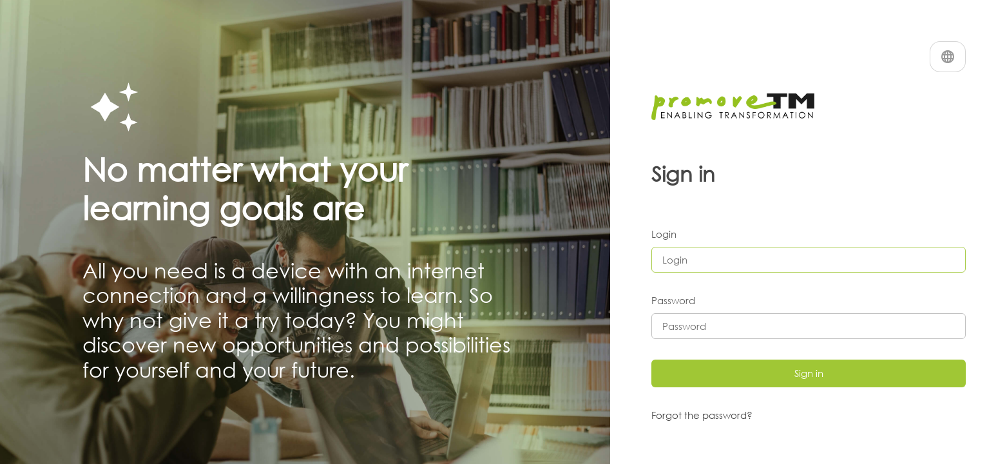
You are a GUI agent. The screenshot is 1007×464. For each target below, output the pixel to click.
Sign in (808, 373)
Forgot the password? (702, 415)
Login (663, 233)
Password (673, 300)
